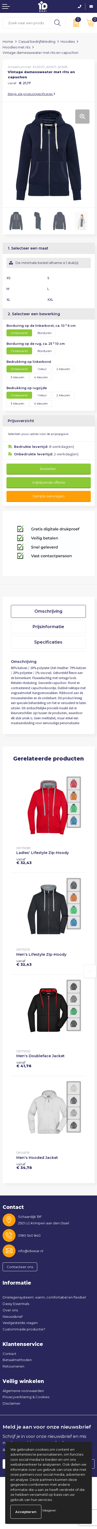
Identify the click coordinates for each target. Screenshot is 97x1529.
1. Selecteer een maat (28, 248)
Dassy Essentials (16, 1304)
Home (8, 41)
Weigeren (49, 1510)
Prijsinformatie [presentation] (48, 626)
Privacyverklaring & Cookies (26, 1397)
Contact (9, 1354)
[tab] (48, 611)
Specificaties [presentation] (48, 642)
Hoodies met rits (16, 47)
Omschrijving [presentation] (48, 611)
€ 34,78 (24, 1165)
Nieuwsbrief (13, 1316)
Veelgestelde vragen (20, 1323)
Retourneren (13, 1366)
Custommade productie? (24, 1329)
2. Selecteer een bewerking (34, 314)
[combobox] (26, 23)
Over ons (10, 1310)
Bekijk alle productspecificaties (31, 94)
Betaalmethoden (17, 1360)
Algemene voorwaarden (23, 1391)
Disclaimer (11, 1403)
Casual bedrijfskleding (36, 41)
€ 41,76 (23, 1064)
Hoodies (68, 41)
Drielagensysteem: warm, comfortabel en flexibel (44, 1297)
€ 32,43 (24, 861)
